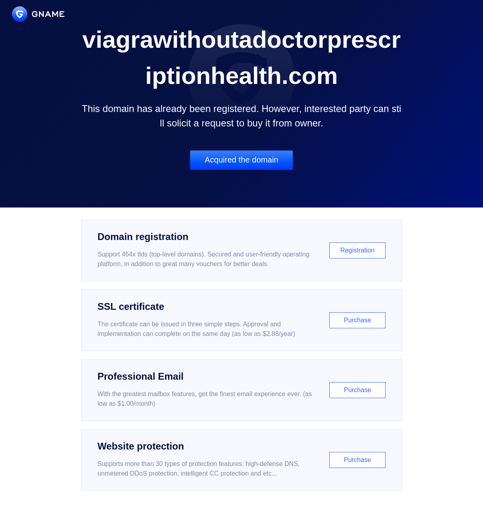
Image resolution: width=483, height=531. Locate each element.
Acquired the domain (241, 159)
